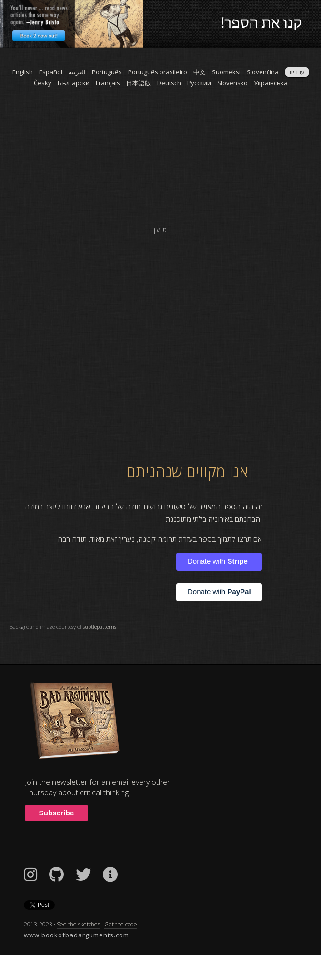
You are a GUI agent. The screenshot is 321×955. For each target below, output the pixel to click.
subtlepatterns (99, 626)
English (22, 72)
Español (50, 72)
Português (107, 72)
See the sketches (78, 924)
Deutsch (169, 83)
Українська (271, 83)
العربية (77, 72)
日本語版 (138, 83)
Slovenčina (263, 72)
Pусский (199, 83)
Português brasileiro (157, 72)
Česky (42, 83)
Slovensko (232, 83)
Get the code (120, 924)
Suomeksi (226, 72)
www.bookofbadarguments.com (76, 935)
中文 (199, 72)
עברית (297, 72)
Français (108, 83)
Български (74, 83)
